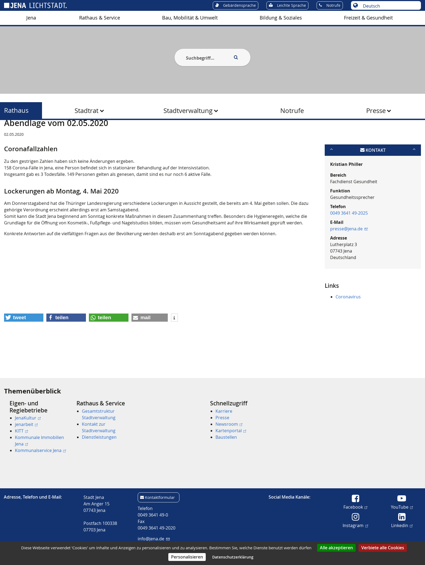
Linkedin (402, 525)
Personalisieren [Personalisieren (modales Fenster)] (187, 557)
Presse (376, 110)
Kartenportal (230, 431)
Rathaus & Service (99, 18)
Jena (31, 18)
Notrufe (292, 110)
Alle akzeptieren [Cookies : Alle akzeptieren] (336, 548)
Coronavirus (348, 323)
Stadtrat (86, 110)
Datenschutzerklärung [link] (232, 557)
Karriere (223, 411)
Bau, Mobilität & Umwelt (190, 18)
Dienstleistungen (99, 437)
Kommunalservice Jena (40, 450)
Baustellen (226, 437)
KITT (21, 431)
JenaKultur (28, 418)
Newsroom (228, 424)
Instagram (355, 525)
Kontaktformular (160, 497)
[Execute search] (236, 57)
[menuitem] (31, 18)
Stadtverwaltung (187, 110)
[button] (23, 344)
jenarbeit (26, 424)
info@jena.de (153, 539)
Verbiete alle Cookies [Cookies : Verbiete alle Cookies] (382, 548)
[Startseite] (10, 133)
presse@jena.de (349, 255)
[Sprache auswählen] (389, 6)
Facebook (355, 506)
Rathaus (16, 110)
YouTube (402, 506)
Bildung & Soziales (281, 18)
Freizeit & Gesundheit (368, 18)
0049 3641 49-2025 (349, 239)
